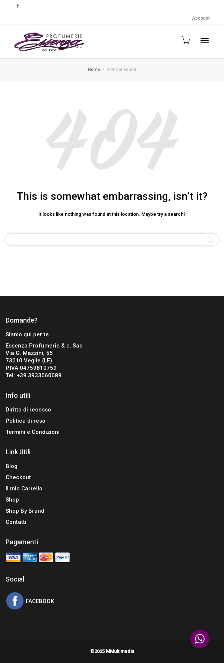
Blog (12, 466)
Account (201, 18)
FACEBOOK (39, 601)
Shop (12, 499)
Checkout (18, 477)
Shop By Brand (25, 510)
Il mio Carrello (24, 488)
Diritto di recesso (28, 409)
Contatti (16, 522)
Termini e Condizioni (33, 432)
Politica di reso (25, 420)
